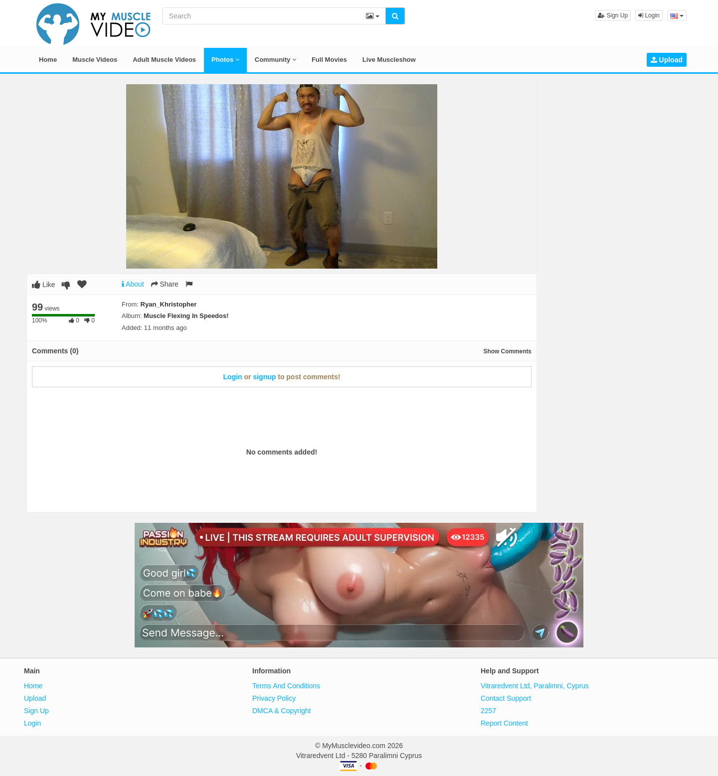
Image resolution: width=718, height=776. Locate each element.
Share (165, 284)
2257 (488, 711)
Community (275, 59)
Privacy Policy (274, 698)
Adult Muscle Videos (164, 59)
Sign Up (613, 15)
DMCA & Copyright (281, 711)
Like (43, 285)
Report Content (504, 723)
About (133, 284)
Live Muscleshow (389, 59)
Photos (225, 59)
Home (48, 59)
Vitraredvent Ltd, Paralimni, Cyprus (535, 686)
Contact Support (506, 698)
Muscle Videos (94, 59)
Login (649, 15)
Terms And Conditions (286, 686)
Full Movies (329, 59)
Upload (667, 60)
